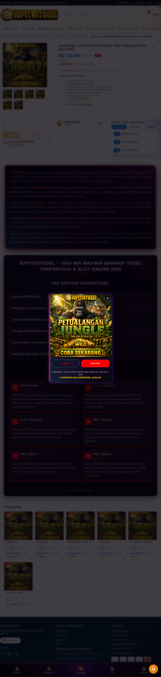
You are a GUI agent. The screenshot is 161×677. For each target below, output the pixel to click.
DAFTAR (95, 363)
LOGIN (65, 363)
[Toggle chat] (153, 669)
